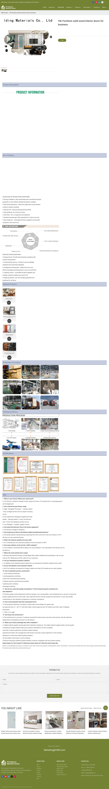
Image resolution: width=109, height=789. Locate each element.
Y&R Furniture (4, 12)
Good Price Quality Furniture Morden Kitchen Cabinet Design (32, 732)
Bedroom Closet (97, 708)
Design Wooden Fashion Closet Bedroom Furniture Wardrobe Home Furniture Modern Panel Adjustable (75, 732)
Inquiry (62, 40)
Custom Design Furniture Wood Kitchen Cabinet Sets (97, 732)
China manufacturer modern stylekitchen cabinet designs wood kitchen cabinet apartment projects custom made (54, 732)
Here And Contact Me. (51, 643)
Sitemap (33, 786)
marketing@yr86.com (54, 750)
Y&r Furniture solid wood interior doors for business (23, 12)
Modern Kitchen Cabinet (86, 708)
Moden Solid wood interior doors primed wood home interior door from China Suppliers (11, 732)
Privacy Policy (28, 786)
